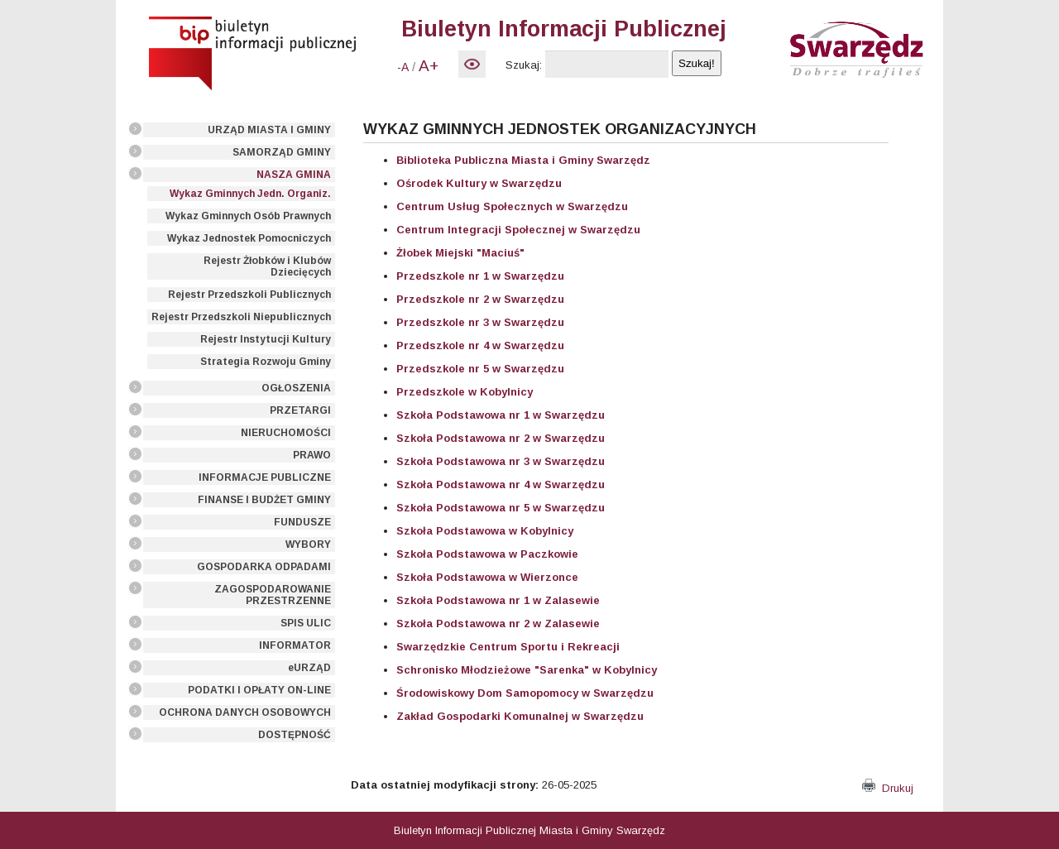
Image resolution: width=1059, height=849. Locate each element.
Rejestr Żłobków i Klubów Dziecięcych (267, 266)
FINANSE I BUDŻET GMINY (264, 500)
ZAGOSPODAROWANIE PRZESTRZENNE (272, 595)
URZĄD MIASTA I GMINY (269, 130)
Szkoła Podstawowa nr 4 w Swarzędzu (500, 484)
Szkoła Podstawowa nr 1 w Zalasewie (498, 600)
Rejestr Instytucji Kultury (265, 339)
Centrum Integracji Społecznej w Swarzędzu (518, 229)
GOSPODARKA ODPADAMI (264, 567)
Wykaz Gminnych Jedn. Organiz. (250, 193)
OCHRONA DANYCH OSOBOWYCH (245, 712)
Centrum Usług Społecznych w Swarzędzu (512, 206)
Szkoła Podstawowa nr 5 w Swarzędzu (500, 507)
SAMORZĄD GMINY (281, 152)
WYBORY (308, 544)
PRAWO (312, 455)
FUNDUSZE (302, 522)
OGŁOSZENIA (296, 388)
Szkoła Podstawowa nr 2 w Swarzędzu (500, 438)
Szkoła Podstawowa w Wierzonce (487, 577)
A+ (428, 65)
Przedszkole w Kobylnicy (464, 392)
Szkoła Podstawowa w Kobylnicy (484, 531)
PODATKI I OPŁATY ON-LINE (259, 690)
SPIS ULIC (305, 623)
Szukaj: (524, 65)
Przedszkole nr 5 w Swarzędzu (480, 368)
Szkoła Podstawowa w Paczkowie (487, 554)
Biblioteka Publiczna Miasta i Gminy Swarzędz (523, 160)
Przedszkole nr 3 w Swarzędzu (480, 322)
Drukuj (887, 788)
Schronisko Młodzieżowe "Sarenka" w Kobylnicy (526, 670)
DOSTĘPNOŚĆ (294, 735)
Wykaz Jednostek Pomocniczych (249, 238)
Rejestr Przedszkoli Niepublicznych (241, 317)
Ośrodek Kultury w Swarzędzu (479, 183)
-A (403, 67)
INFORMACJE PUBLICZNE (265, 477)
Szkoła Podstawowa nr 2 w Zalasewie (498, 623)
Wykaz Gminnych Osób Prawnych (248, 216)
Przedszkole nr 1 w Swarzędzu (480, 276)
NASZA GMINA (293, 174)
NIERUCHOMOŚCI (286, 433)
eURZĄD (309, 668)
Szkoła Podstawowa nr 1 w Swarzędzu (500, 415)
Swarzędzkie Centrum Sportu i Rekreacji (508, 646)
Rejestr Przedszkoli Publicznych (249, 294)
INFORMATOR (295, 645)
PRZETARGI (300, 410)
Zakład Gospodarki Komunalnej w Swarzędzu (520, 716)
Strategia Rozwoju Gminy (265, 361)
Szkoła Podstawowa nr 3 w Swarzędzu (500, 461)
